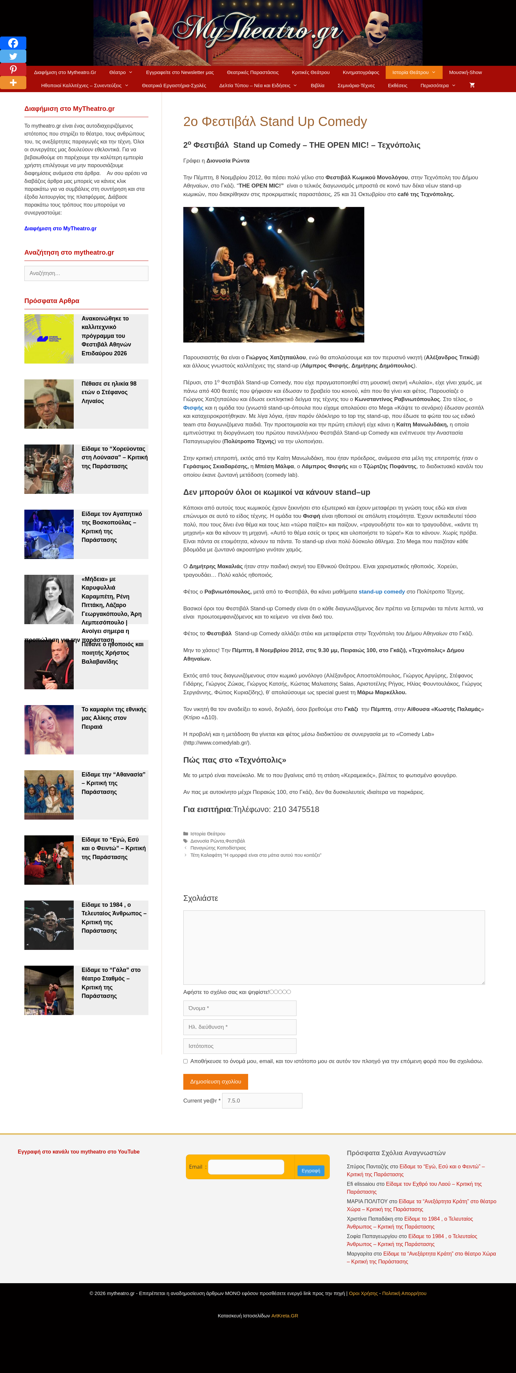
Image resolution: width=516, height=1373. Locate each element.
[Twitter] (13, 56)
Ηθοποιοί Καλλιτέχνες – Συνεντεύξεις (88, 85)
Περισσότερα (442, 85)
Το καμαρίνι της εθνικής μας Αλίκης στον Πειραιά (114, 718)
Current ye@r (202, 1101)
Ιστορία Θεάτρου (417, 72)
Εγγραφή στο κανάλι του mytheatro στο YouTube (79, 1152)
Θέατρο (124, 72)
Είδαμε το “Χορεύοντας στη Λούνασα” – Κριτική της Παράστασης (115, 457)
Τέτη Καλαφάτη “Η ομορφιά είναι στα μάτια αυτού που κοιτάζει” (256, 855)
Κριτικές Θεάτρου (311, 72)
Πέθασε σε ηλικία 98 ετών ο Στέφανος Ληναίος (109, 392)
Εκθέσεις (397, 85)
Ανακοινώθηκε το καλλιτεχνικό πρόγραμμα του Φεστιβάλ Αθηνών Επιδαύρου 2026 (106, 336)
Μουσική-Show (465, 72)
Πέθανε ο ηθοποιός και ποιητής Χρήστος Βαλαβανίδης (112, 653)
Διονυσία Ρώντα (207, 841)
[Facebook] (13, 43)
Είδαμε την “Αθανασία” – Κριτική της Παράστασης (113, 783)
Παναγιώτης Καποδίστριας (218, 848)
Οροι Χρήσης (363, 1293)
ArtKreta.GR (284, 1315)
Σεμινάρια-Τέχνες (356, 85)
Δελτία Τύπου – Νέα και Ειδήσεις (261, 85)
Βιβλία (317, 85)
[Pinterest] (13, 69)
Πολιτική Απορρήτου (404, 1293)
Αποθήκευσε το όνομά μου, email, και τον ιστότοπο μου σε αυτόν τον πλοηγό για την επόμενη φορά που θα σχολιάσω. (337, 1061)
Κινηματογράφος (361, 72)
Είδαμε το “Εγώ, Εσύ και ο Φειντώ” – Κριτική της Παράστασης (114, 848)
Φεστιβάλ (235, 841)
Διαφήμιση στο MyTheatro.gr (60, 228)
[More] (13, 82)
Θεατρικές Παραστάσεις (253, 72)
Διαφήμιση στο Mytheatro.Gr (65, 72)
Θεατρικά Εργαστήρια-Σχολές (174, 85)
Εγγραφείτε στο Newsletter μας (180, 72)
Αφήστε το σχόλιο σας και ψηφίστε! (226, 992)
